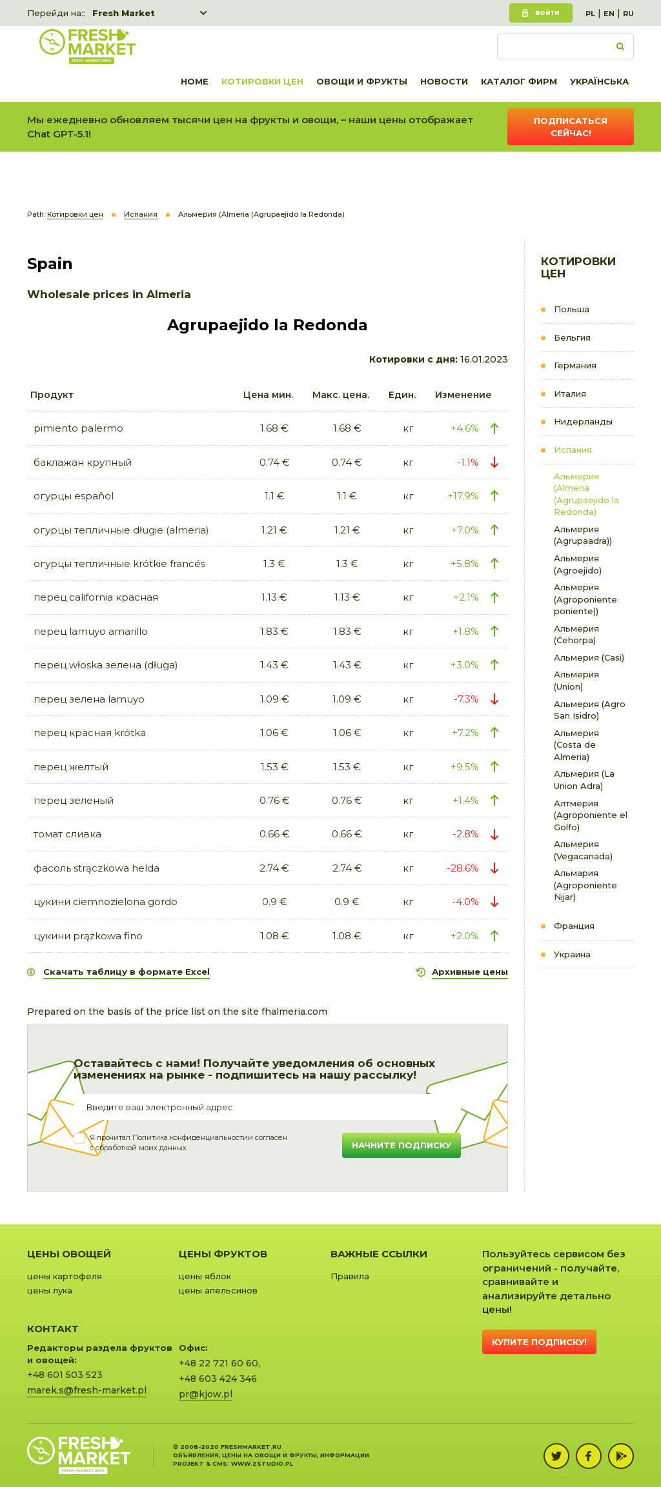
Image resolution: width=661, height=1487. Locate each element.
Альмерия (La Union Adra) (584, 779)
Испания (573, 449)
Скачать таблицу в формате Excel (126, 971)
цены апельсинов (218, 1290)
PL (590, 13)
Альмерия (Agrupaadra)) (583, 535)
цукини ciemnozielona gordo (106, 901)
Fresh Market (123, 13)
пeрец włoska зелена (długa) (106, 665)
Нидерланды (583, 421)
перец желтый (71, 767)
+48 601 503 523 (65, 1375)
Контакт (53, 1328)
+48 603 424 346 (218, 1378)
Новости (444, 81)
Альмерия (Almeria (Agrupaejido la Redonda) (586, 494)
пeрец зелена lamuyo (89, 699)
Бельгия (572, 337)
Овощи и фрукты (361, 81)
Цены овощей (69, 1254)
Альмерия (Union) (576, 680)
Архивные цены (470, 971)
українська (599, 81)
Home (194, 81)
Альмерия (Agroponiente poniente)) (585, 599)
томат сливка (67, 834)
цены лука (49, 1290)
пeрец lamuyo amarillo (91, 631)
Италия (570, 393)
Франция (574, 926)
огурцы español (74, 496)
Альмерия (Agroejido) (578, 564)
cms (219, 1463)
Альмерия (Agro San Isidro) (589, 710)
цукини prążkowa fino (88, 936)
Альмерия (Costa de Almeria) (576, 745)
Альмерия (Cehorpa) (576, 634)
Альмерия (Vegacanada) (583, 850)
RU (628, 13)
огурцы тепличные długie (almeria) (121, 530)
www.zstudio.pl (262, 1463)
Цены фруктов (223, 1254)
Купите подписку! (539, 1342)
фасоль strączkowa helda (96, 868)
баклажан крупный (83, 462)
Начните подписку (401, 1145)
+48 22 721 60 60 (218, 1363)
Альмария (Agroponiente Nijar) (585, 885)
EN (609, 13)
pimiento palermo (78, 428)
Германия (575, 365)
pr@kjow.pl (205, 1394)
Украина (572, 954)
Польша (571, 309)
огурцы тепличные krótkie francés (119, 563)
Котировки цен (262, 81)
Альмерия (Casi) (589, 657)
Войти (547, 12)
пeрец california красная (96, 597)
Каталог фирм (519, 81)
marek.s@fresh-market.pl (87, 1390)
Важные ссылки (378, 1254)
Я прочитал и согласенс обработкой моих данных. (188, 1142)
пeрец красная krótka (90, 732)
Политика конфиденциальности (190, 1137)
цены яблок (205, 1276)
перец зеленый (74, 800)
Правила (349, 1276)
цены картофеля (64, 1276)
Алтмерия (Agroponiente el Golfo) (590, 815)
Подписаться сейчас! (570, 126)
